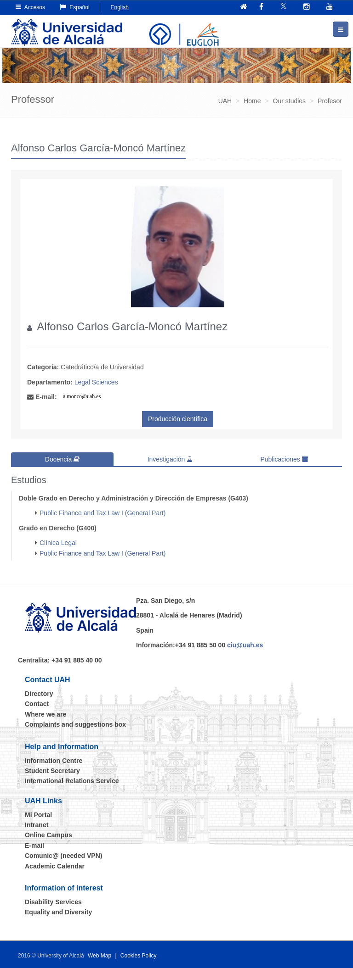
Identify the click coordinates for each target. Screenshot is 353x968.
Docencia (62, 459)
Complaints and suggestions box (75, 724)
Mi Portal (38, 814)
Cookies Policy (138, 955)
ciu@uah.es (245, 645)
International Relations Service (72, 780)
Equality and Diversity (58, 912)
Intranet (36, 825)
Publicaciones (284, 459)
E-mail (34, 845)
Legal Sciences (96, 382)
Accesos (30, 7)
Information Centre (53, 760)
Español (75, 7)
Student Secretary (52, 770)
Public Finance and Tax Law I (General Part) (102, 513)
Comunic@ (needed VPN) (63, 855)
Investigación (170, 459)
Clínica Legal (58, 542)
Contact (37, 703)
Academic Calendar (55, 865)
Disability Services (53, 902)
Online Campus (48, 835)
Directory (39, 693)
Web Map (99, 955)
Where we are (45, 714)
